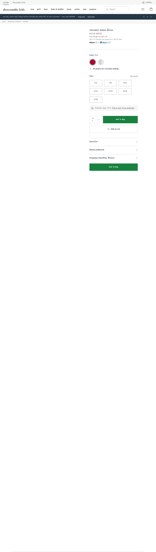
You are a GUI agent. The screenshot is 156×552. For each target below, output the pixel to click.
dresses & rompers (14, 21)
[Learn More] (96, 42)
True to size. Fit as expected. (123, 108)
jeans (69, 9)
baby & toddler (57, 9)
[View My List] (143, 9)
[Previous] (144, 17)
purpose (92, 9)
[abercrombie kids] (15, 9)
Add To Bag (120, 119)
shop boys (91, 17)
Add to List (113, 129)
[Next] (151, 17)
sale (84, 9)
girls (39, 9)
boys (46, 9)
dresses (25, 21)
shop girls (81, 17)
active (77, 9)
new (32, 9)
